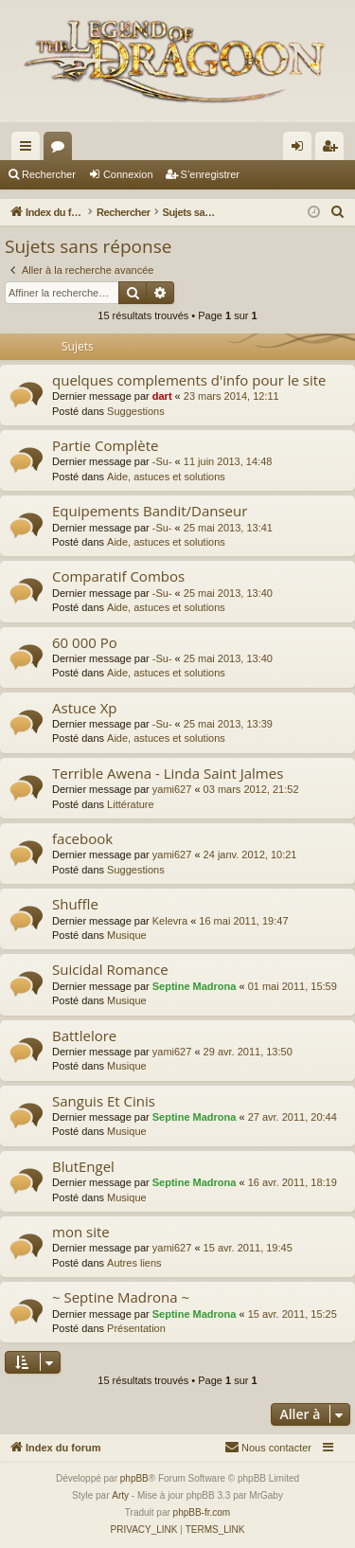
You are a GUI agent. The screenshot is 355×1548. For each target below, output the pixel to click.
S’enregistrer (210, 174)
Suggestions (136, 411)
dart (162, 396)
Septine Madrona (194, 986)
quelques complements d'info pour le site (189, 379)
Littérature (130, 804)
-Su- (162, 461)
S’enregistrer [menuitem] (334, 149)
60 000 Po (84, 642)
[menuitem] (337, 212)
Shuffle (75, 903)
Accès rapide (29, 149)
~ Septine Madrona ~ (120, 1296)
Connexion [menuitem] (301, 149)
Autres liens (134, 1263)
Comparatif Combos (118, 576)
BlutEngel (83, 1166)
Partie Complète (105, 445)
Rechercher (49, 174)
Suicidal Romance (110, 969)
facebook (82, 838)
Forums (61, 149)
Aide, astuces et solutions (166, 476)
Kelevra (169, 921)
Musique (127, 935)
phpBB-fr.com (202, 1512)
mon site (81, 1231)
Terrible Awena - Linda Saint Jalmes (167, 773)
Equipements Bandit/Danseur (149, 510)
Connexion (128, 174)
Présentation (136, 1328)
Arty (120, 1495)
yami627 (172, 789)
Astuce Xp (84, 707)
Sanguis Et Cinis (103, 1100)
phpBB (134, 1478)
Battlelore (84, 1035)
